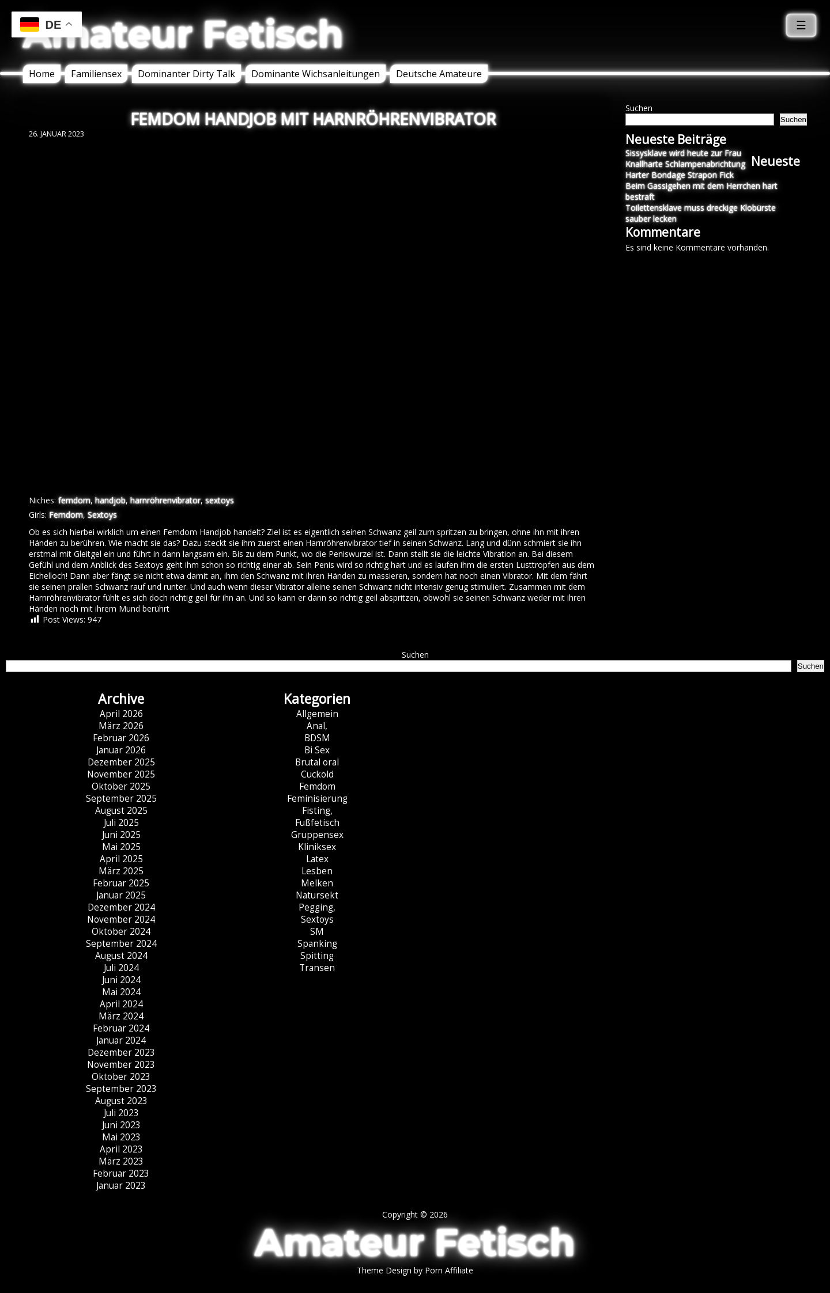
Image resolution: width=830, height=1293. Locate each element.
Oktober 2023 (121, 1077)
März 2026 (121, 726)
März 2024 (121, 1016)
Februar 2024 (121, 1028)
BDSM (317, 738)
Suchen (638, 108)
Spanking (317, 944)
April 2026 (121, 714)
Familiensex (96, 73)
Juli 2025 (121, 823)
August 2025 (121, 811)
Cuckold (317, 774)
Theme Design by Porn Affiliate (415, 1270)
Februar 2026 (121, 738)
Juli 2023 (121, 1113)
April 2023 (121, 1149)
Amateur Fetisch (183, 34)
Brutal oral (317, 762)
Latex (317, 859)
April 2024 (121, 1004)
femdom (74, 500)
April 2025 (121, 859)
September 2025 (121, 799)
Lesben (317, 871)
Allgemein (317, 714)
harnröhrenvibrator (165, 500)
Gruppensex (317, 835)
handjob (110, 500)
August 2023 (121, 1101)
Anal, (317, 726)
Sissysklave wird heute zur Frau (683, 152)
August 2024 (121, 956)
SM (317, 932)
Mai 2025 (121, 847)
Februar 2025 (121, 883)
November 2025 (121, 774)
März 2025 (121, 871)
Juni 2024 (121, 980)
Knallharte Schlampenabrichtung (685, 163)
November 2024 (121, 919)
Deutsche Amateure (439, 73)
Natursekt (317, 895)
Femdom (66, 514)
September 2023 (121, 1089)
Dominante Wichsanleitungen (315, 73)
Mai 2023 (121, 1137)
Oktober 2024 (121, 932)
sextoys (219, 500)
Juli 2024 (121, 968)
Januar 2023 (121, 1186)
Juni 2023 (121, 1125)
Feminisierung (317, 799)
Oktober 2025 (121, 786)
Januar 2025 (121, 895)
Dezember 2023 (121, 1052)
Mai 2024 (121, 992)
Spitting (317, 956)
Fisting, (317, 811)
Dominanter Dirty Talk (186, 73)
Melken (317, 883)
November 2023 (121, 1065)
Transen (317, 968)
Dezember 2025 (121, 762)
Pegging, (317, 907)
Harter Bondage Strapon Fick (679, 174)
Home (42, 73)
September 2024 (121, 944)
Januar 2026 (121, 750)
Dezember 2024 (121, 907)
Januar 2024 (121, 1040)
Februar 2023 (121, 1173)
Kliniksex (317, 847)
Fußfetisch (317, 823)
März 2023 (121, 1161)
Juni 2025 (121, 835)
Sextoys (102, 514)
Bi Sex (317, 750)
